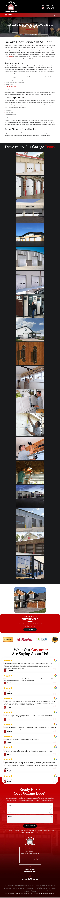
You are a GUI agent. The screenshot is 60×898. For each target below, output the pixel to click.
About (10, 831)
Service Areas (47, 831)
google (34, 859)
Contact (38, 832)
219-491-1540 (50, 9)
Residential (16, 831)
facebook (32, 859)
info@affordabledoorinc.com (30, 880)
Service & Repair (38, 831)
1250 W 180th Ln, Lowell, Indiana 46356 (30, 853)
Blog (27, 832)
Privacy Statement (37, 894)
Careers (22, 832)
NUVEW (7, 894)
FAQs (53, 831)
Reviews (32, 832)
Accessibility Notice (49, 894)
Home (6, 831)
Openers (31, 831)
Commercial (24, 831)
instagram (37, 859)
